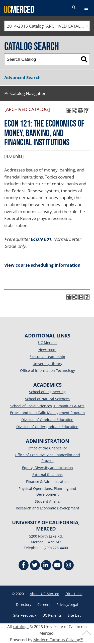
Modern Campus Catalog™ (58, 639)
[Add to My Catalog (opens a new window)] (68, 110)
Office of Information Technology (47, 370)
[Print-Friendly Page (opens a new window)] (80, 110)
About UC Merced (44, 593)
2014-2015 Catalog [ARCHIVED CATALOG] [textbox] (47, 26)
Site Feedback (24, 615)
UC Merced (47, 342)
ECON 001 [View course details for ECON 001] (40, 239)
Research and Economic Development (47, 508)
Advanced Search (22, 77)
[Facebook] (23, 565)
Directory (23, 604)
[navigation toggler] (86, 8)
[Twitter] (35, 565)
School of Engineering (47, 391)
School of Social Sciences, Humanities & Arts (47, 405)
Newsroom (47, 349)
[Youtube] (57, 565)
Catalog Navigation (28, 93)
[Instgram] (68, 565)
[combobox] (47, 26)
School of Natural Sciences (47, 398)
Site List (74, 615)
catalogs (21, 626)
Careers (43, 604)
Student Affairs (47, 501)
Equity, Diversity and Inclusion (47, 467)
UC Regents (52, 615)
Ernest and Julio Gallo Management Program (47, 412)
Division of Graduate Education (47, 419)
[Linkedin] (46, 565)
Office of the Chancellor (47, 448)
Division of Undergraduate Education (47, 426)
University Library (47, 363)
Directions (73, 593)
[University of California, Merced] (19, 9)
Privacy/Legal (67, 604)
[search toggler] (73, 7)
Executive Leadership (47, 356)
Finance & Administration (47, 481)
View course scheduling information (42, 265)
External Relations (47, 474)
